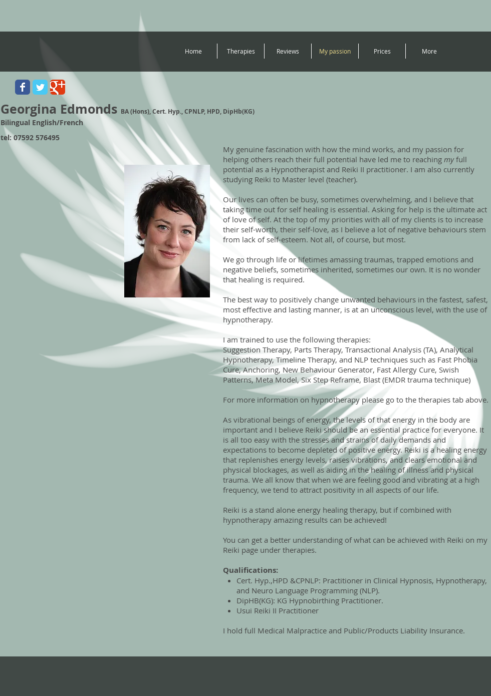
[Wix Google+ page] (57, 87)
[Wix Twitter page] (40, 87)
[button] (240, 51)
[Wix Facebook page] (22, 87)
